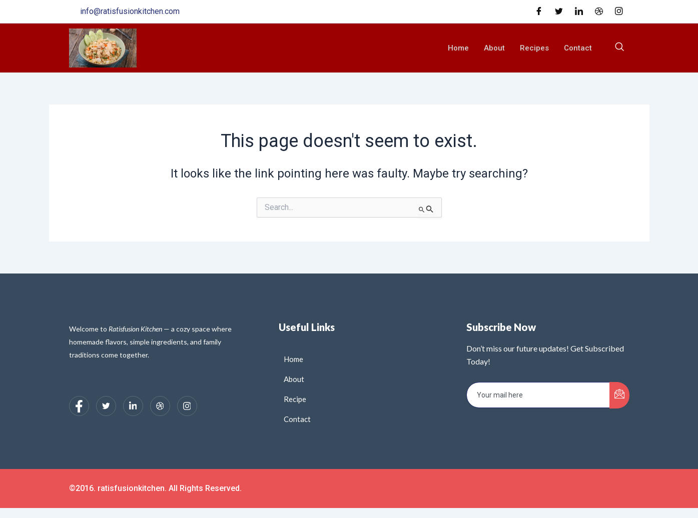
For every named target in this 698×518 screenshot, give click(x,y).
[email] (538, 395)
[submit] (619, 395)
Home (458, 48)
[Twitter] (558, 11)
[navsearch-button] (619, 48)
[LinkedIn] (578, 11)
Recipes (534, 48)
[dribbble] (160, 406)
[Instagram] (618, 11)
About (494, 48)
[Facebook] (538, 11)
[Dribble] (598, 11)
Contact (578, 48)
